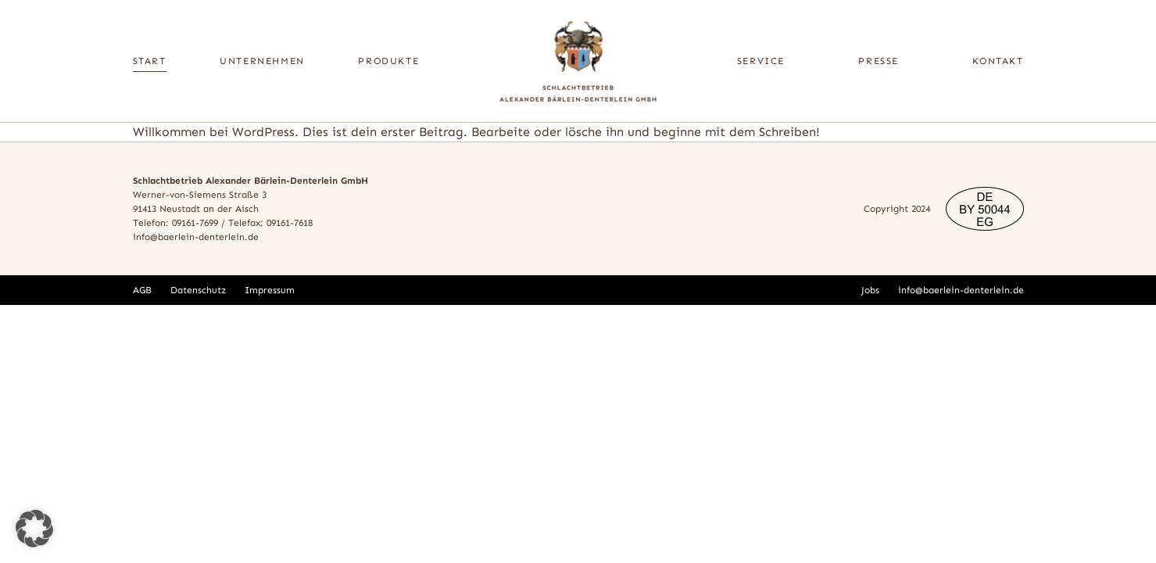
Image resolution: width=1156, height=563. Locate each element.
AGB (142, 290)
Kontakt (997, 61)
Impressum (270, 290)
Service (761, 61)
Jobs (870, 290)
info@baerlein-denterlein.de (196, 236)
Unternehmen (262, 61)
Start (149, 61)
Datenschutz (198, 290)
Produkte (388, 61)
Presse (878, 61)
